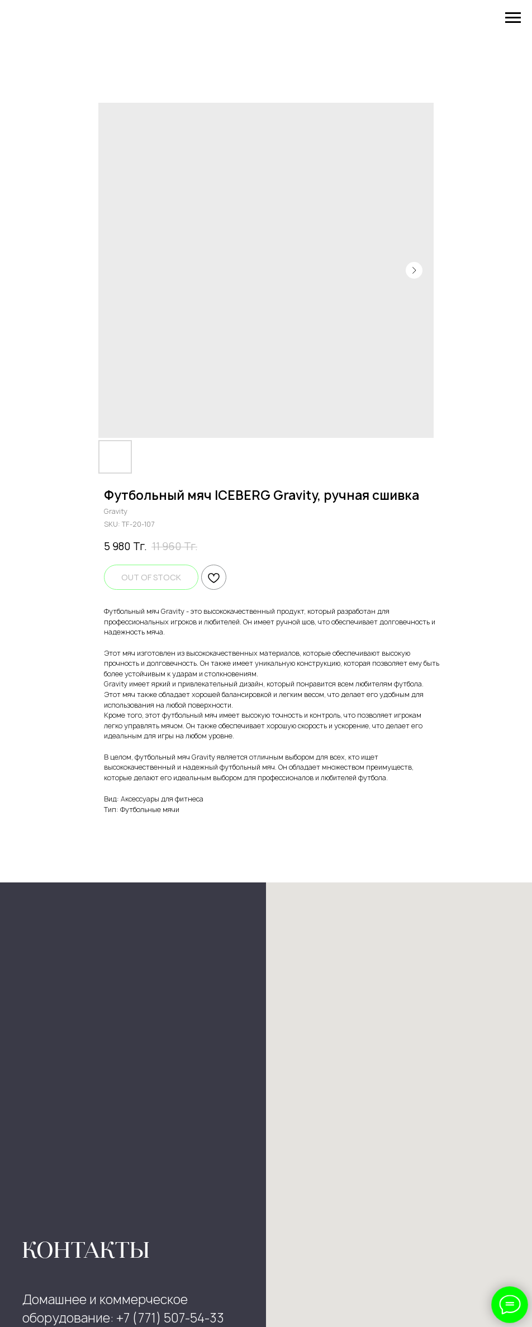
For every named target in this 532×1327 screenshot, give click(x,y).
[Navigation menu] (513, 17)
